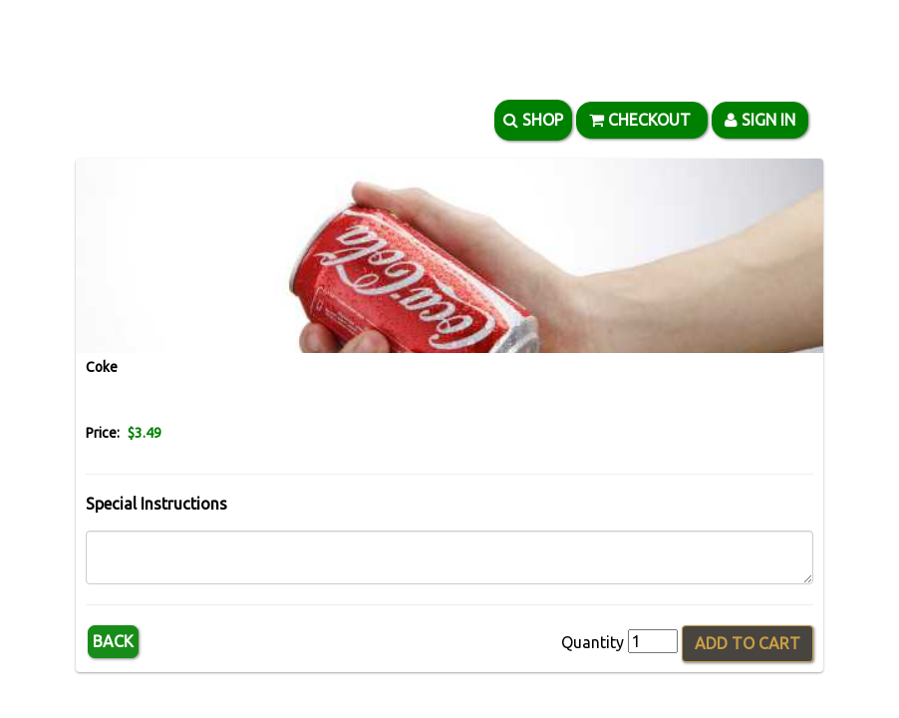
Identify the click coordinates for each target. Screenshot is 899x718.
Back (113, 641)
